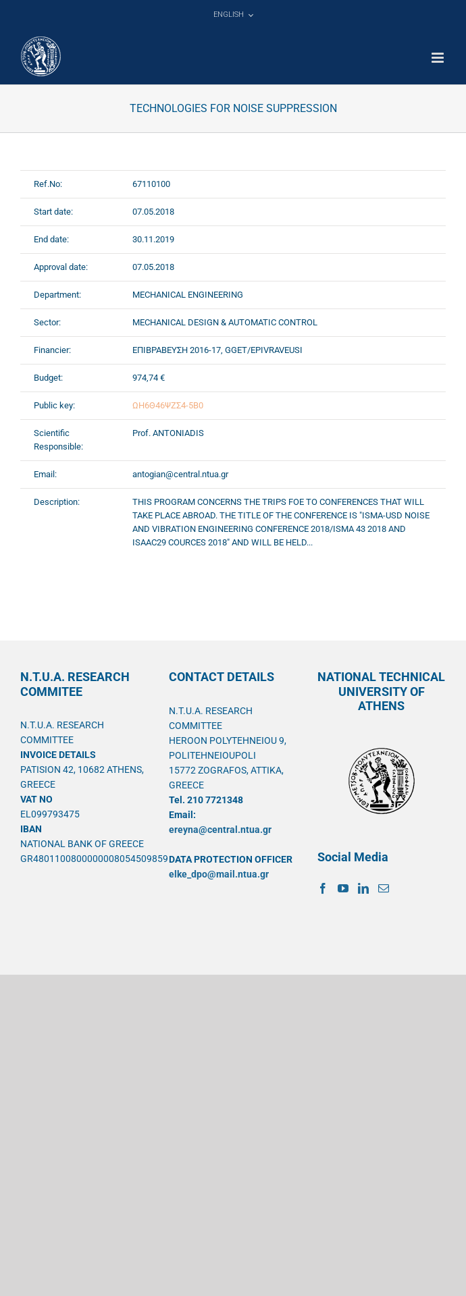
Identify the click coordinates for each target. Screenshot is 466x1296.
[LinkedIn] (363, 888)
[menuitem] (233, 15)
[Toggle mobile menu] (439, 58)
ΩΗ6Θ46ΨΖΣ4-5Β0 (167, 405)
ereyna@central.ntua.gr (220, 829)
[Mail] (383, 888)
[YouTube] (343, 888)
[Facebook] (322, 888)
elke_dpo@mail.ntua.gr (219, 874)
